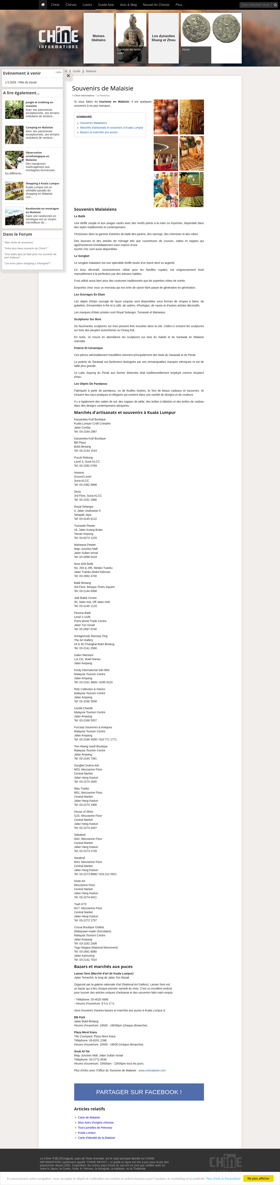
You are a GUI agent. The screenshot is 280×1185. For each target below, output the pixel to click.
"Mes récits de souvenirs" (19, 242)
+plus (58, 72)
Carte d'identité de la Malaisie (96, 1137)
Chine (55, 4)
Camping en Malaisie (39, 127)
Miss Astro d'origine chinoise (96, 1122)
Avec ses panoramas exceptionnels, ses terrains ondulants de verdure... (42, 113)
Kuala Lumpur (87, 1132)
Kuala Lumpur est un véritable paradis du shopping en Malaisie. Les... (39, 192)
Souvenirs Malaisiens (93, 123)
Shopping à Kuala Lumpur (42, 183)
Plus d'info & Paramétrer (223, 1179)
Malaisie (91, 71)
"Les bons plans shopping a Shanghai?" (27, 263)
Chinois (71, 4)
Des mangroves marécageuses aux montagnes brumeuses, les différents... (30, 168)
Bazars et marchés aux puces (99, 132)
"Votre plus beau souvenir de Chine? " (26, 248)
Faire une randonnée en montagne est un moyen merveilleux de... (41, 219)
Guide (76, 71)
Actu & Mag (128, 4)
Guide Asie (106, 4)
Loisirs (87, 4)
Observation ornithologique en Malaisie (37, 156)
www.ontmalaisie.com (152, 1070)
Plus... (180, 4)
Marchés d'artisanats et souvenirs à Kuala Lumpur (111, 127)
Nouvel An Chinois (156, 4)
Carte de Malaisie (89, 1117)
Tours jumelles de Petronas (95, 1127)
